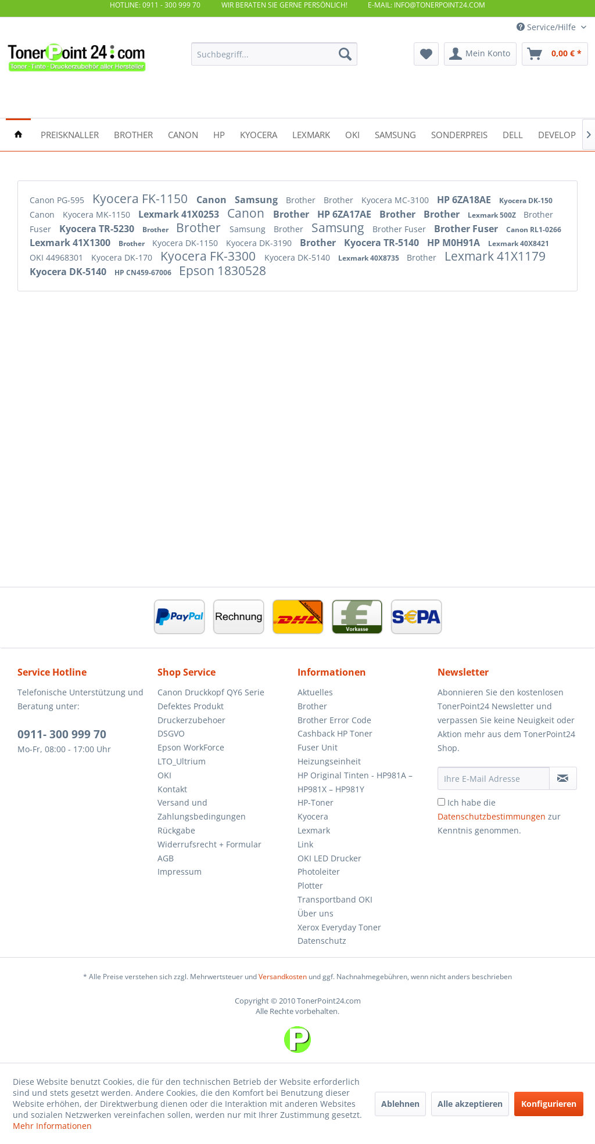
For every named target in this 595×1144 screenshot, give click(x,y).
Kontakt (172, 789)
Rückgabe (176, 830)
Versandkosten (283, 976)
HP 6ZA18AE (465, 199)
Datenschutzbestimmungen (492, 816)
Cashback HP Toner (335, 733)
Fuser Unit (318, 747)
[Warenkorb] (555, 54)
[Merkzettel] (426, 54)
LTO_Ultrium (181, 761)
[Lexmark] (311, 133)
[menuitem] (274, 54)
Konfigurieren (548, 1103)
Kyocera (313, 816)
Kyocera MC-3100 (396, 199)
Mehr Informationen (52, 1125)
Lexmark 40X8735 (369, 258)
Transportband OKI (335, 899)
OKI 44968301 (57, 257)
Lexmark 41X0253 (179, 214)
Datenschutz (322, 940)
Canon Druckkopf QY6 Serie (210, 692)
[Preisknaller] (69, 133)
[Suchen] (345, 54)
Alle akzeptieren (470, 1103)
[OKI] (352, 133)
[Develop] (557, 133)
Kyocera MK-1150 (97, 214)
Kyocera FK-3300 (209, 256)
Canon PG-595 (58, 199)
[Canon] (183, 133)
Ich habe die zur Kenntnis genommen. (499, 816)
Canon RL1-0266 (533, 229)
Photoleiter (319, 871)
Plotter (310, 885)
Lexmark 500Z (493, 215)
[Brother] (133, 133)
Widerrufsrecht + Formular (209, 844)
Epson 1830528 (222, 270)
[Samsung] (395, 133)
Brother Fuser (400, 228)
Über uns (316, 913)
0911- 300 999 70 (61, 734)
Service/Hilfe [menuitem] (547, 27)
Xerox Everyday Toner (339, 927)
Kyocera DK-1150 (186, 242)
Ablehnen (400, 1103)
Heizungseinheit (329, 761)
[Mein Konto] (480, 54)
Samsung (257, 199)
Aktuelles (315, 692)
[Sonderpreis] (459, 133)
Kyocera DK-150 (526, 200)
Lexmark (314, 830)
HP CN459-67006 (143, 272)
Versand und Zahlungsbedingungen (201, 809)
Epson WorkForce (190, 747)
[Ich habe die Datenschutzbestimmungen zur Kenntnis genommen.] (441, 802)
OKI (164, 775)
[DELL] (513, 133)
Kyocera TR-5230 (98, 228)
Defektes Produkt (190, 706)
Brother (302, 199)
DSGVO (171, 733)
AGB (165, 858)
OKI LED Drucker (329, 858)
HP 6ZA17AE (345, 214)
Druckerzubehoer (191, 720)
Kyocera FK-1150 (141, 198)
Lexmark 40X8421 (518, 243)
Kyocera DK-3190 (260, 242)
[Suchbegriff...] (274, 54)
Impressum (179, 871)
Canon (212, 199)
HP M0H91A (454, 242)
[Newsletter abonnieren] (563, 778)
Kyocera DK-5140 (298, 257)
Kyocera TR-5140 (382, 242)
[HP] (219, 133)
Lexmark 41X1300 (71, 242)
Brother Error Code (334, 720)
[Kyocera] (258, 133)
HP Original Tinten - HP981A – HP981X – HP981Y (355, 782)
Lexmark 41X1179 (495, 256)
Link (305, 844)
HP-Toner (316, 802)
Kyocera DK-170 (123, 257)
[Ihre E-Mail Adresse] (494, 778)
